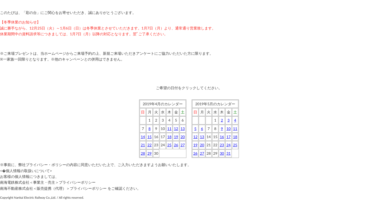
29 (149, 153)
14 (143, 136)
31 (228, 153)
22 (149, 145)
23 (222, 145)
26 (176, 145)
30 (222, 153)
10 (228, 128)
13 (183, 128)
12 (176, 128)
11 (169, 128)
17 (228, 136)
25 (169, 145)
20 (183, 136)
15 (149, 136)
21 (143, 145)
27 (183, 145)
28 (143, 153)
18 (169, 136)
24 (228, 145)
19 (176, 136)
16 (222, 136)
